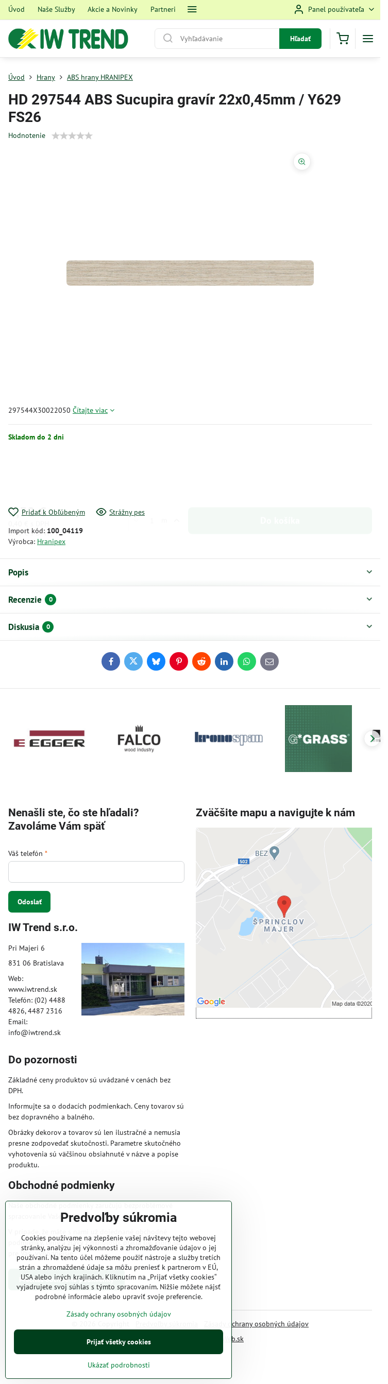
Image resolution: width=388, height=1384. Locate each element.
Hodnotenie (26, 135)
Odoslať (30, 901)
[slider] (72, 136)
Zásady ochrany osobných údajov (256, 1323)
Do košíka (280, 474)
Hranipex (51, 541)
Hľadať (300, 38)
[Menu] (368, 38)
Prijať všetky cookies (119, 1341)
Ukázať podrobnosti (119, 1365)
